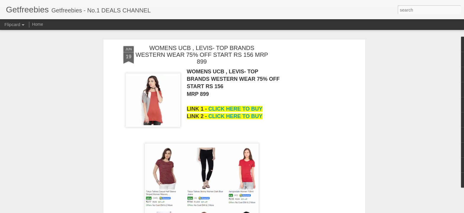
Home (37, 24)
